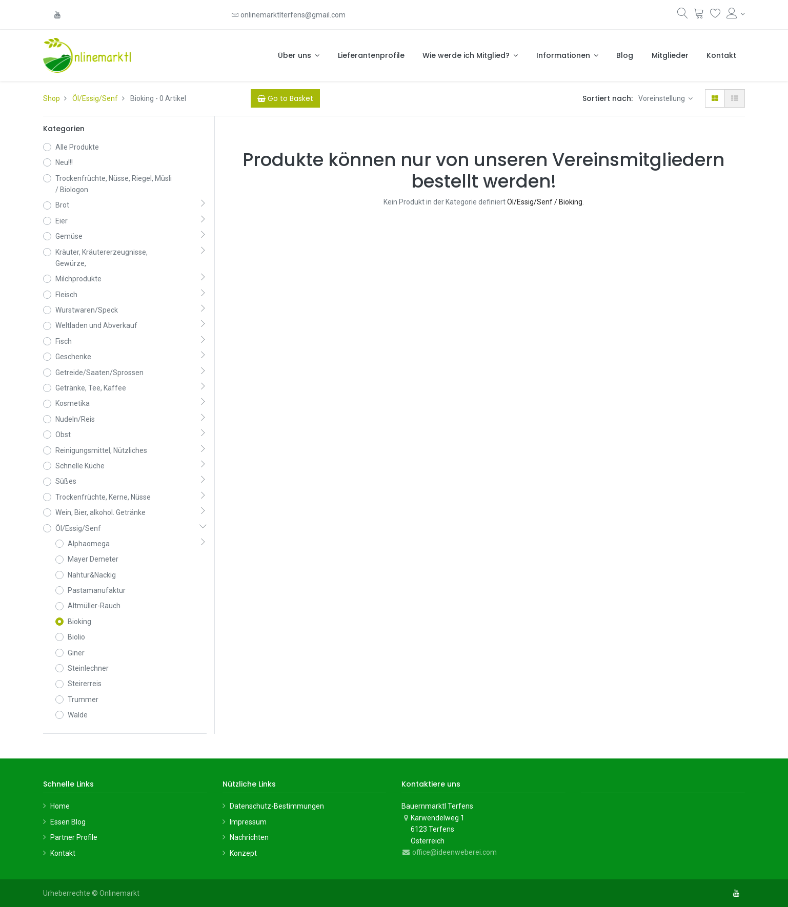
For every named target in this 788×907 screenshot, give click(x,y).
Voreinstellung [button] (662, 98)
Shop (51, 98)
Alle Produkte (77, 147)
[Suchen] (682, 15)
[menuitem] (371, 55)
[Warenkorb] (699, 15)
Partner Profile (73, 837)
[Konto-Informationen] (735, 13)
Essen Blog (68, 822)
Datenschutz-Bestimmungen (277, 806)
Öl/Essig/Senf (95, 98)
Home (60, 806)
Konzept (243, 853)
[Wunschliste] (715, 15)
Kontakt (62, 853)
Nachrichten (249, 837)
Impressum (248, 822)
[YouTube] (57, 15)
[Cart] (285, 98)
